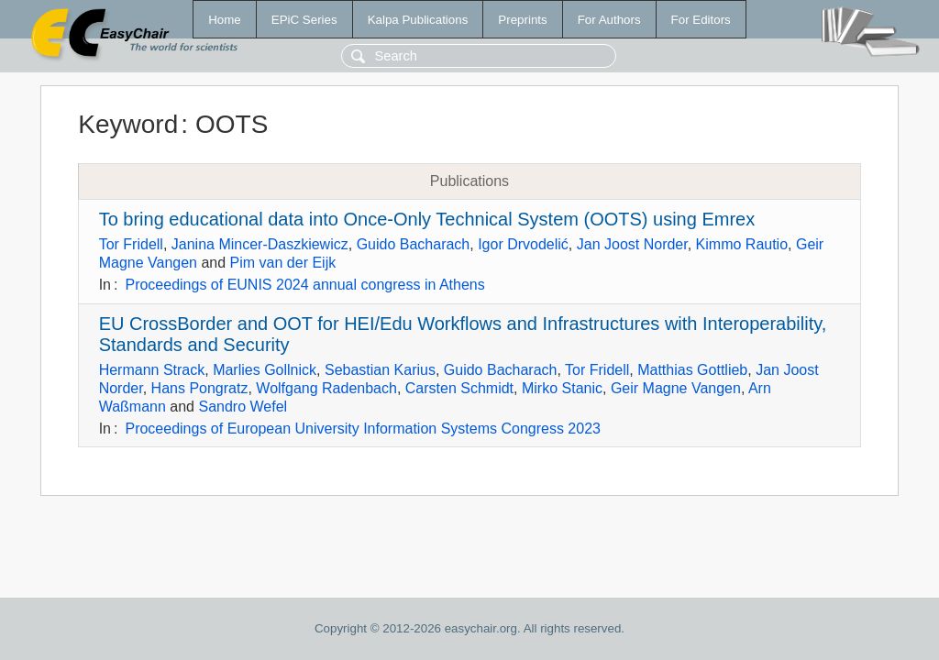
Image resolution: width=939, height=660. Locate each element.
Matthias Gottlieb (692, 370)
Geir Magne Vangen (676, 388)
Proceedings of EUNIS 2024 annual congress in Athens (304, 284)
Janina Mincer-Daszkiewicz (259, 244)
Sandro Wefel (242, 406)
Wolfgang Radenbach (326, 388)
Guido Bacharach (413, 244)
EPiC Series (304, 20)
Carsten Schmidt (459, 388)
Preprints (522, 20)
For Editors (701, 20)
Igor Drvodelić (523, 244)
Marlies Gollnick (264, 370)
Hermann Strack (152, 370)
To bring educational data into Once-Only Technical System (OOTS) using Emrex (427, 219)
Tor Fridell (131, 244)
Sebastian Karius (380, 370)
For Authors (609, 20)
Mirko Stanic (562, 388)
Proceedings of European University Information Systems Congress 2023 (362, 428)
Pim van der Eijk (283, 262)
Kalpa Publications (418, 20)
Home (224, 20)
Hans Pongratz (200, 388)
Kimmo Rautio (742, 244)
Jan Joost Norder (632, 244)
